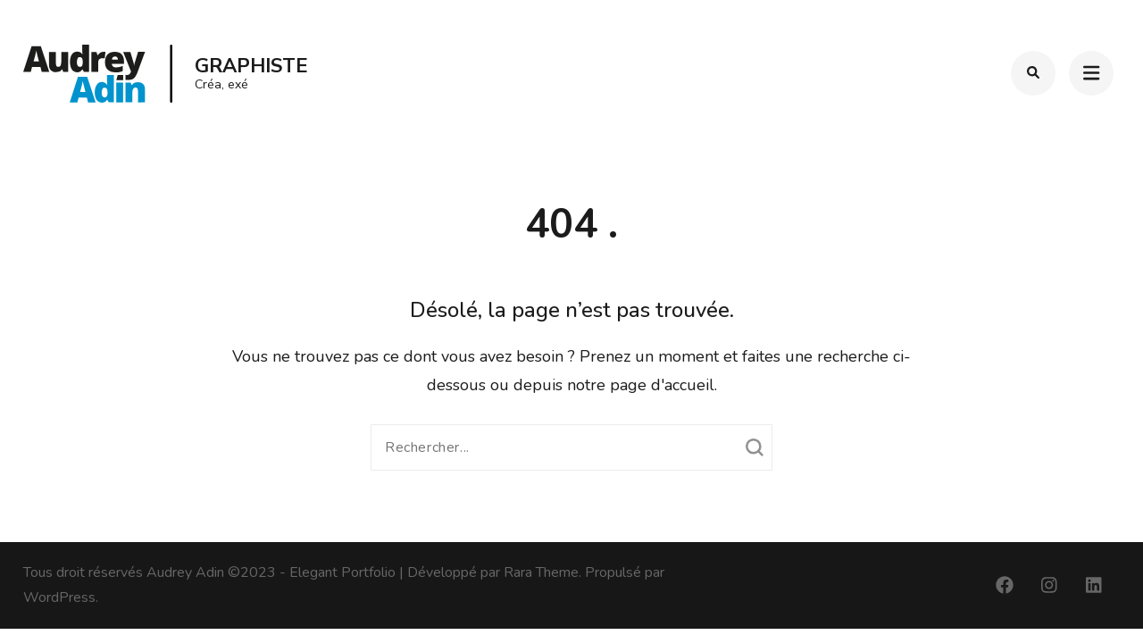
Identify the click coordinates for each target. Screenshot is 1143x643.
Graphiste (251, 66)
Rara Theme (541, 572)
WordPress (59, 597)
